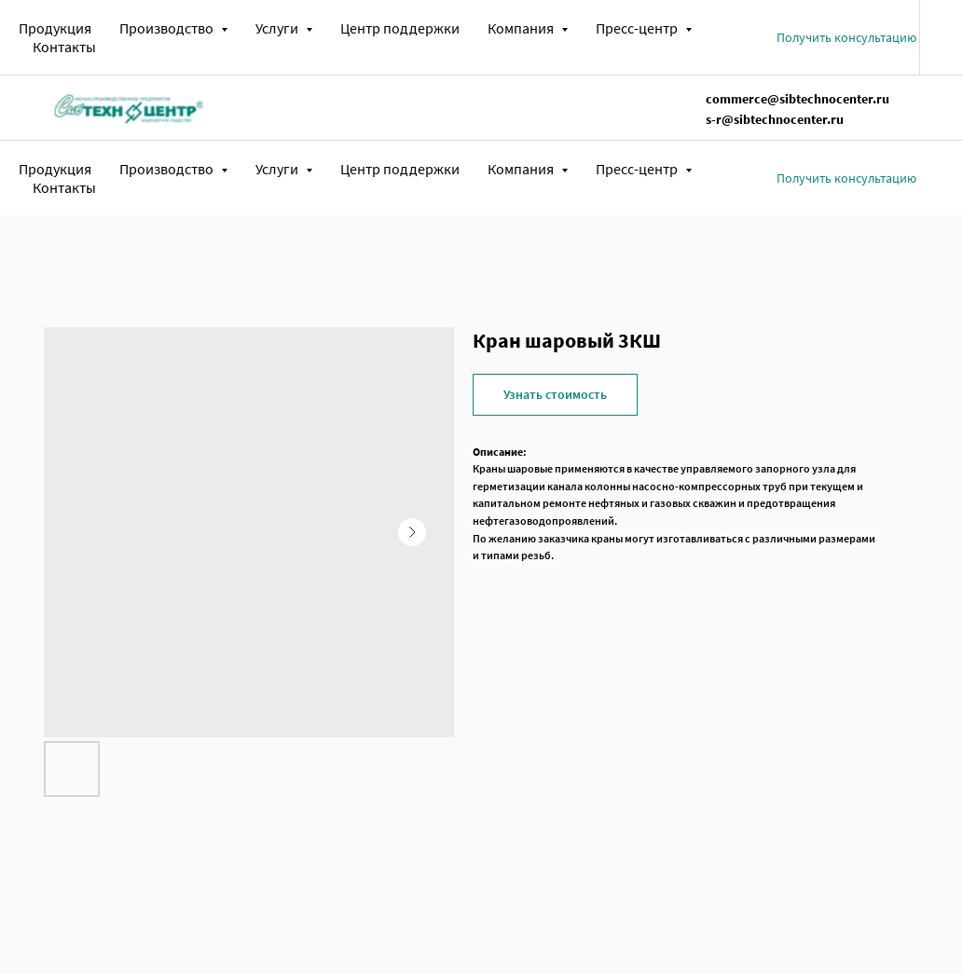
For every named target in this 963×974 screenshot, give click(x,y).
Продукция (55, 28)
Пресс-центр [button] (638, 28)
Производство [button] (167, 28)
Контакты (64, 46)
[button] (846, 37)
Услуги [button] (278, 28)
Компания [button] (522, 28)
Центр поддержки (400, 28)
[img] (128, 107)
